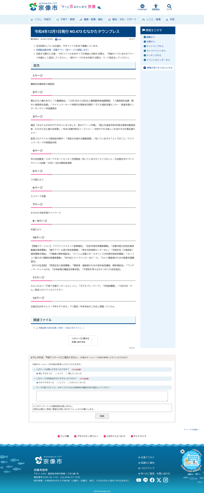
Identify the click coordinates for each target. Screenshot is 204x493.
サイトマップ (138, 436)
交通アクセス (146, 457)
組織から (150, 37)
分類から (150, 41)
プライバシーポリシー (86, 436)
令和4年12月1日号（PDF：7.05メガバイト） (60, 328)
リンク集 (63, 436)
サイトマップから (155, 46)
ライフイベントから (156, 51)
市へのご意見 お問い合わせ (154, 473)
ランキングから (154, 55)
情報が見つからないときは (158, 68)
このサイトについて (114, 436)
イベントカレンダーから (158, 60)
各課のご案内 (146, 462)
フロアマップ (146, 468)
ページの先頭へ (192, 430)
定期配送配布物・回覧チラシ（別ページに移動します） (63, 50)
